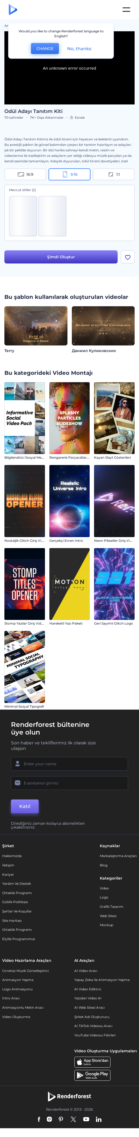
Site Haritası (12, 920)
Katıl (24, 806)
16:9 (25, 174)
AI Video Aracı (85, 971)
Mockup (106, 925)
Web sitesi (108, 916)
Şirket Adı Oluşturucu (91, 1017)
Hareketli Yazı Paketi (66, 623)
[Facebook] (39, 1120)
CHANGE (44, 48)
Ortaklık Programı (17, 893)
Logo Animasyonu (17, 989)
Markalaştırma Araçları (118, 856)
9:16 (70, 174)
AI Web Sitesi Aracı (89, 1007)
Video (104, 888)
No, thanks (79, 48)
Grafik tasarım (111, 907)
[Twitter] (73, 1120)
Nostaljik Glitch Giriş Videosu (27, 540)
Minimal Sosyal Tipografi (24, 706)
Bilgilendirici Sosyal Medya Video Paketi (36, 457)
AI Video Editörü (87, 989)
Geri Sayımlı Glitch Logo (113, 623)
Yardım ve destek (16, 883)
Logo (104, 897)
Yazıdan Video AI (87, 998)
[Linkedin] (98, 1120)
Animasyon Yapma (17, 980)
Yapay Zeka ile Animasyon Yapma (102, 980)
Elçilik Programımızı (18, 939)
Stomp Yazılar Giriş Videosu (26, 623)
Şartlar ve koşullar (17, 911)
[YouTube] (86, 1120)
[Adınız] (69, 764)
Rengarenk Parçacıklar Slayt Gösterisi (79, 457)
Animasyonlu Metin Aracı (23, 1007)
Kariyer (8, 874)
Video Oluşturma (16, 1017)
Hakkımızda (12, 856)
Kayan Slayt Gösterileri (112, 457)
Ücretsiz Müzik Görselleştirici (25, 971)
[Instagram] (49, 1120)
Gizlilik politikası (15, 902)
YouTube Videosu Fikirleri (95, 1035)
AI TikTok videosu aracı (93, 1026)
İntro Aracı (11, 998)
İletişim (8, 865)
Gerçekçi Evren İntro (66, 540)
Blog (103, 865)
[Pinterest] (61, 1120)
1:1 (113, 174)
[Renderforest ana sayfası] (13, 10)
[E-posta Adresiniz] (69, 783)
